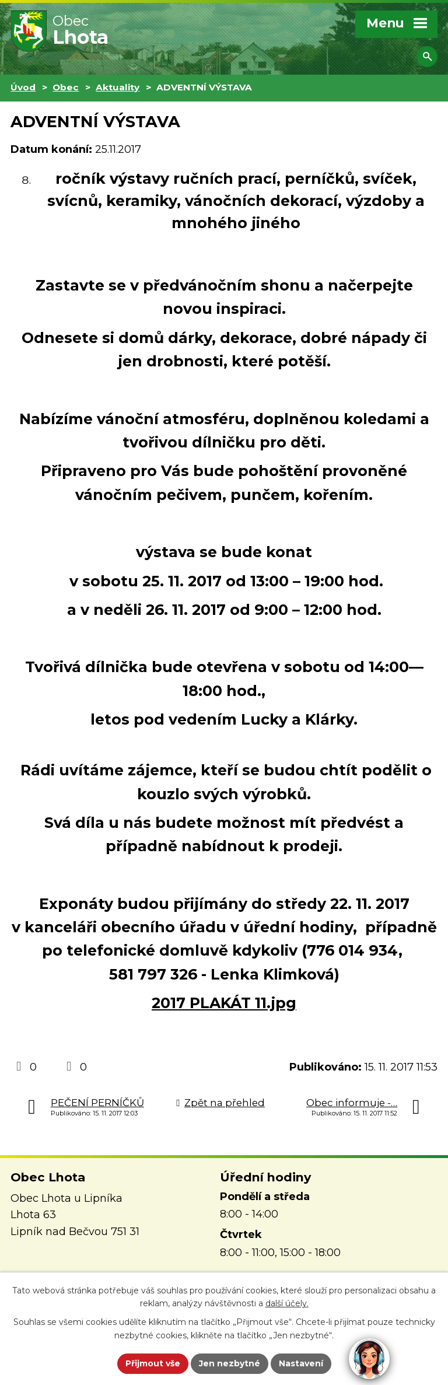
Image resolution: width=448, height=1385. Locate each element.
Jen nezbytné (229, 1363)
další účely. (287, 1304)
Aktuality (117, 87)
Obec (65, 87)
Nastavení (301, 1363)
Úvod (23, 87)
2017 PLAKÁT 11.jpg (224, 1003)
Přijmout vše (152, 1363)
